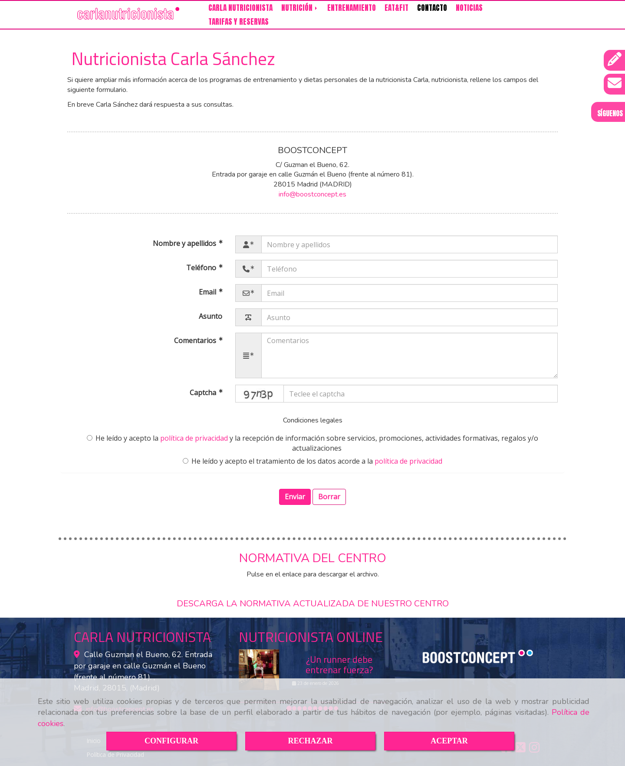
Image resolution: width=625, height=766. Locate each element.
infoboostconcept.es (312, 194)
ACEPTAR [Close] (449, 741)
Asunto (210, 316)
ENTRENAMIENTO (351, 7)
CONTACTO (432, 7)
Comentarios (196, 340)
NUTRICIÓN (300, 7)
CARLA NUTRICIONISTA (240, 7)
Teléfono (202, 267)
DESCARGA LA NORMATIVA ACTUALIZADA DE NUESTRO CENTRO (313, 603)
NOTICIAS (469, 7)
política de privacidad (194, 438)
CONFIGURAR (171, 741)
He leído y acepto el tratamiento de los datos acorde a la (312, 461)
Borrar (329, 496)
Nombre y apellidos (185, 243)
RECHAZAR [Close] (310, 741)
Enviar (295, 496)
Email (208, 292)
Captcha (204, 393)
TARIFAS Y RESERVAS (238, 21)
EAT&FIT (396, 7)
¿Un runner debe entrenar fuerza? (339, 664)
